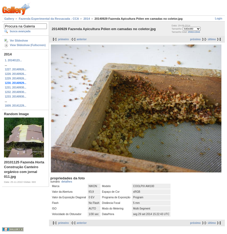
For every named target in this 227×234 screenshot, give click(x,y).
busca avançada (20, 31)
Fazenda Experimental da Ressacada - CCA (49, 18)
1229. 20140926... (15, 78)
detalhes (66, 181)
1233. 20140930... (15, 96)
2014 (86, 18)
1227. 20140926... (15, 69)
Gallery (9, 18)
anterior (82, 39)
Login (218, 18)
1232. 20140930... (15, 92)
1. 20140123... (13, 60)
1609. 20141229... (15, 105)
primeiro (63, 39)
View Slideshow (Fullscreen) (28, 45)
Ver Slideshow (19, 40)
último (212, 39)
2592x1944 (194, 32)
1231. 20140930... (15, 87)
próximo (195, 39)
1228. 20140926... (15, 73)
